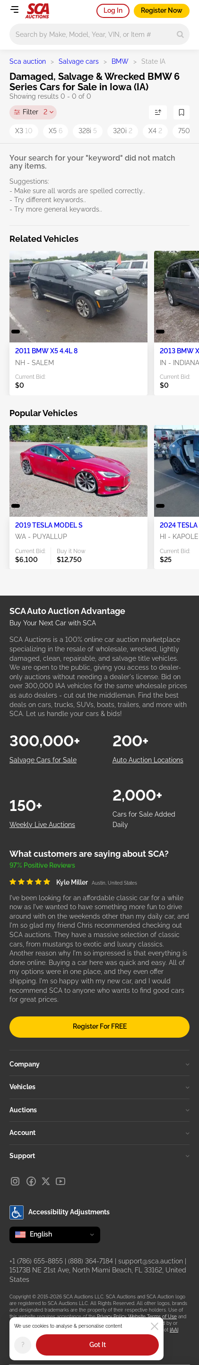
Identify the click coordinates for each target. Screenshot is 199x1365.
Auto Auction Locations (147, 760)
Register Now (161, 10)
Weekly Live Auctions (42, 824)
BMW (120, 61)
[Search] (180, 34)
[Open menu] (14, 9)
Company (99, 1064)
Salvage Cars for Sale (43, 760)
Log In (113, 10)
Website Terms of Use (152, 1316)
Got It (97, 1344)
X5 (55, 131)
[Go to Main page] (37, 10)
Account (99, 1132)
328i (87, 131)
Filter (35, 112)
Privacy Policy (111, 1316)
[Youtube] (60, 1181)
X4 (155, 131)
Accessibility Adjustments (59, 1212)
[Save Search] (181, 112)
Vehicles (99, 1087)
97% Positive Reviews (42, 865)
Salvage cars (79, 61)
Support (99, 1156)
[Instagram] (15, 1181)
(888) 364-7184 (90, 1261)
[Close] (154, 1326)
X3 (24, 131)
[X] (46, 1181)
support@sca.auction (150, 1261)
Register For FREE (100, 1026)
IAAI (174, 1329)
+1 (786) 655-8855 (36, 1261)
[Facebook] (31, 1181)
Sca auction (27, 61)
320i (122, 131)
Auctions (99, 1110)
